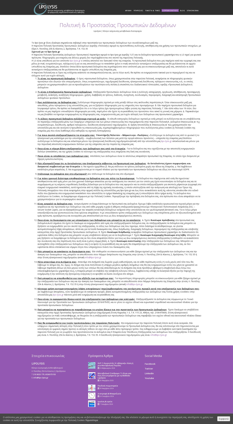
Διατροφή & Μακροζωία (109, 393)
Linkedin (149, 373)
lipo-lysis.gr (75, 60)
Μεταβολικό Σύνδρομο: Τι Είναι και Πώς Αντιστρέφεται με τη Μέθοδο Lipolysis (114, 375)
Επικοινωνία (193, 10)
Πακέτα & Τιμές (152, 10)
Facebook (150, 363)
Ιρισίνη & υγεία (105, 401)
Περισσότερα (91, 420)
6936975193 (50, 374)
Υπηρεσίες (138, 10)
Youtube (149, 378)
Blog (182, 10)
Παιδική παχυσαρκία (108, 385)
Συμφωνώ (224, 418)
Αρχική (128, 10)
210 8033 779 (38, 374)
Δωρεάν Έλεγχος (170, 10)
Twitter (149, 368)
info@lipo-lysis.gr (93, 257)
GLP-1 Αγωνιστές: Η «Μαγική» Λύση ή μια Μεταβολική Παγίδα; (115, 364)
